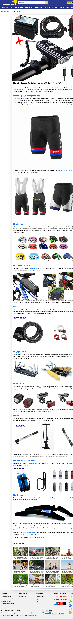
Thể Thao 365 (34, 528)
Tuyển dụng (38, 599)
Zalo (70, 605)
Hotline (70, 601)
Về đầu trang (70, 612)
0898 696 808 (41, 537)
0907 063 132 (63, 599)
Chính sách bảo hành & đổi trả (7, 599)
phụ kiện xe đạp (41, 409)
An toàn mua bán (22, 596)
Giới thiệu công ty (40, 596)
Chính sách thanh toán (6, 601)
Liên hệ (37, 601)
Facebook (70, 609)
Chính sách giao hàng (6, 596)
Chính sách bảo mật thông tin (7, 603)
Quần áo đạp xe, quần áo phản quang (26, 96)
